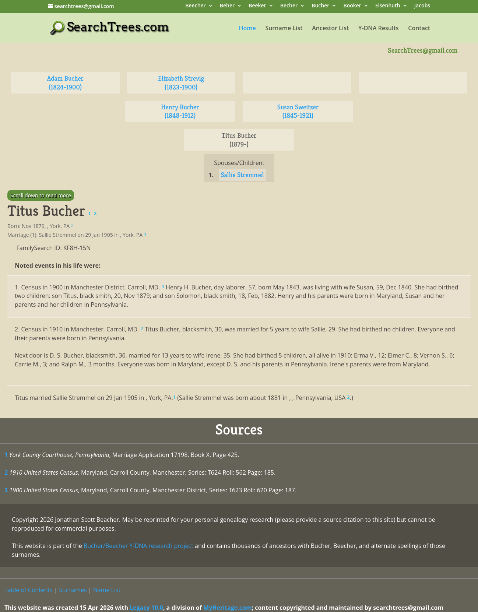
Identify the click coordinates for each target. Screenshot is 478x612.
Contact (419, 28)
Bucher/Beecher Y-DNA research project (138, 546)
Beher (227, 6)
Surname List (283, 28)
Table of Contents (28, 590)
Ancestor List (330, 28)
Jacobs (422, 6)
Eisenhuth (387, 6)
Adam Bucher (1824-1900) (65, 82)
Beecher (195, 6)
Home (247, 28)
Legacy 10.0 (146, 608)
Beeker (257, 6)
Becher (289, 6)
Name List (107, 590)
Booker (352, 6)
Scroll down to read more (40, 195)
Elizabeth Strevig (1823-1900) (181, 82)
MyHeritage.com (227, 608)
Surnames (73, 590)
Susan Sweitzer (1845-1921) (298, 111)
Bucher (320, 6)
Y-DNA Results (378, 28)
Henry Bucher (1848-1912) (180, 111)
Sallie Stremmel (242, 174)
